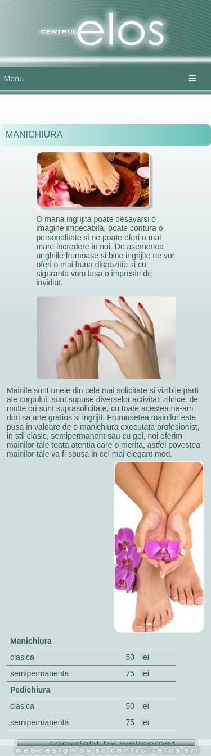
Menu (13, 78)
